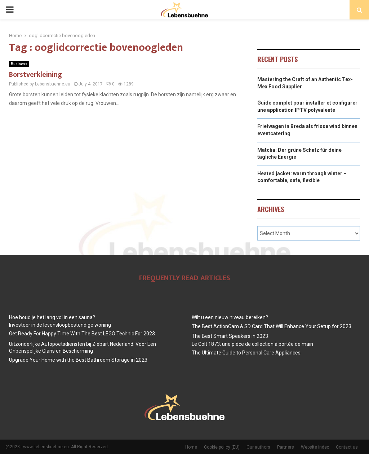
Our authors (258, 447)
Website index (315, 447)
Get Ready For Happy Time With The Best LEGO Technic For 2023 (82, 333)
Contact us (347, 447)
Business (19, 64)
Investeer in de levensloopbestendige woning (60, 325)
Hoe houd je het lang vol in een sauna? (52, 317)
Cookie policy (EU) (222, 447)
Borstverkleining (35, 75)
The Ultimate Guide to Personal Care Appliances (246, 353)
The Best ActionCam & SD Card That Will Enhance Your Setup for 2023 (271, 326)
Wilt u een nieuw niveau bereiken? (230, 317)
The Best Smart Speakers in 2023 (230, 336)
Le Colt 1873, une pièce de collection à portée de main (252, 344)
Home (191, 447)
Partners (285, 447)
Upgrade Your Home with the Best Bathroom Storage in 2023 (78, 360)
